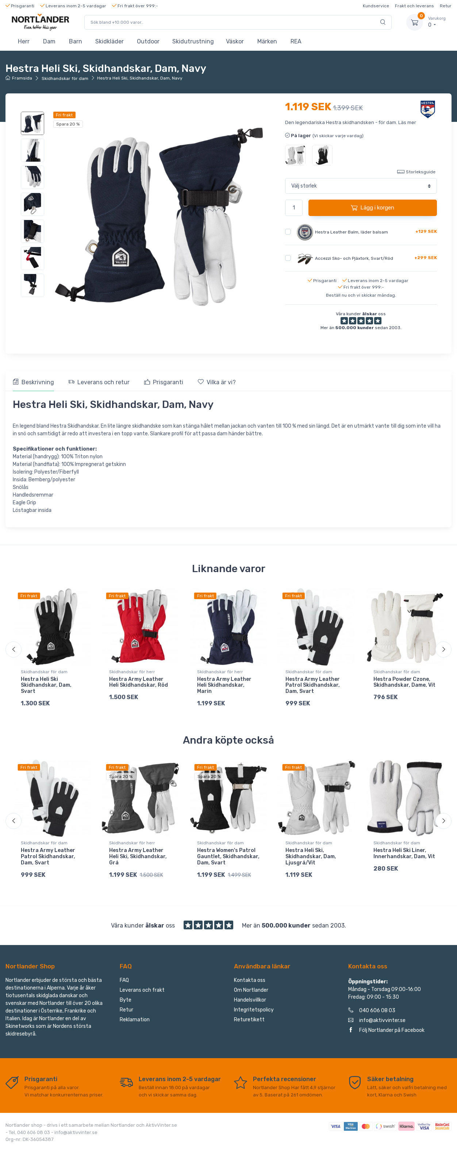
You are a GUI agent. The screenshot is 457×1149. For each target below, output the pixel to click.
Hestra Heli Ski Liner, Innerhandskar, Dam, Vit (404, 853)
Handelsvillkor (250, 1000)
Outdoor (148, 41)
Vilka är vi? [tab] (217, 382)
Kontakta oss (249, 980)
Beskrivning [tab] (33, 382)
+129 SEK (426, 231)
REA (296, 41)
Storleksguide (416, 171)
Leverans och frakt (142, 990)
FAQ (124, 980)
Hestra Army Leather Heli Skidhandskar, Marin (224, 685)
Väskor (235, 41)
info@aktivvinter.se (377, 1020)
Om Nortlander (251, 990)
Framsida (18, 78)
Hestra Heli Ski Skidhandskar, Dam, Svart (46, 685)
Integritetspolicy (254, 1010)
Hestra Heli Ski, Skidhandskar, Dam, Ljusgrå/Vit (310, 856)
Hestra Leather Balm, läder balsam (351, 231)
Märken (267, 41)
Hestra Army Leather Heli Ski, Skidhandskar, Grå (138, 856)
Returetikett (249, 1020)
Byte (125, 1000)
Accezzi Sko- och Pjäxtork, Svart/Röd (354, 258)
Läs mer (407, 122)
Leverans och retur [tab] (99, 382)
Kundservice (376, 5)
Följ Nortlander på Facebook (386, 1030)
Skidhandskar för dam (65, 78)
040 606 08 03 (371, 1010)
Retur (446, 5)
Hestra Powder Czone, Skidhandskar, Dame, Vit (404, 682)
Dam (49, 41)
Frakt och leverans (414, 5)
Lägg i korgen (372, 207)
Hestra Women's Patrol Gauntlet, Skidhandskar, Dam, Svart (228, 856)
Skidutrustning (193, 41)
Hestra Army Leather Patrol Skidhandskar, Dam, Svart (312, 685)
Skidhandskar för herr (132, 671)
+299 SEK (425, 257)
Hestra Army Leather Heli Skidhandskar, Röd (138, 682)
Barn (75, 41)
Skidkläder (109, 41)
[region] (33, 204)
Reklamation (135, 1020)
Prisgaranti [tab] (163, 382)
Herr (24, 41)
